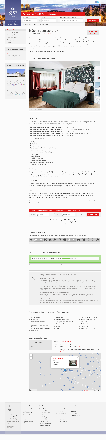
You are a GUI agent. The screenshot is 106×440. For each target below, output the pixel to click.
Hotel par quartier (28, 414)
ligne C (80, 352)
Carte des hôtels (27, 420)
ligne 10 (81, 349)
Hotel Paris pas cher (44, 418)
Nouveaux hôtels (43, 426)
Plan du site (74, 419)
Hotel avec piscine (60, 422)
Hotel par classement (29, 422)
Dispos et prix (12, 32)
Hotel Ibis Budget (43, 422)
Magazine (73, 416)
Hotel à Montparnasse (45, 429)
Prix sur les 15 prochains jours (43, 415)
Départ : (44, 17)
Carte (9, 42)
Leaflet (86, 396)
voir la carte (47, 33)
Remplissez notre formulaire (14, 54)
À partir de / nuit (93, 32)
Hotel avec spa (59, 416)
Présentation (11, 30)
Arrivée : (26, 17)
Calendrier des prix (13, 37)
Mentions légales (75, 421)
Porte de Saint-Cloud (65, 347)
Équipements (11, 40)
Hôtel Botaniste (58, 364)
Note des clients (12, 35)
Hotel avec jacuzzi (60, 414)
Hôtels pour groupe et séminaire (61, 427)
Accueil (73, 414)
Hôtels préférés (43, 424)
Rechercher (93, 20)
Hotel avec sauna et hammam (60, 419)
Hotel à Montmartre (44, 431)
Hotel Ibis (41, 420)
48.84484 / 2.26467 (39, 352)
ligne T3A (62, 356)
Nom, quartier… (69, 17)
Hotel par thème (27, 424)
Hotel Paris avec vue (60, 424)
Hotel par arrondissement (27, 417)
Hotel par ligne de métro (28, 427)
